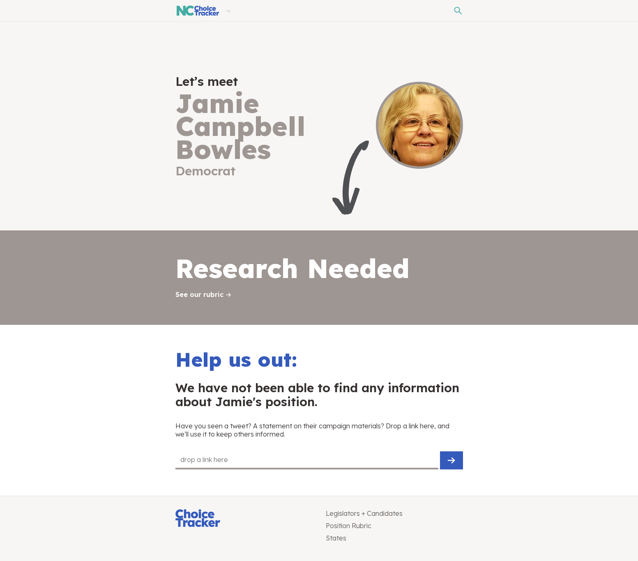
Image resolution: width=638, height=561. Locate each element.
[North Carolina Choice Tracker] (197, 10)
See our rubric (199, 294)
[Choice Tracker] (244, 519)
